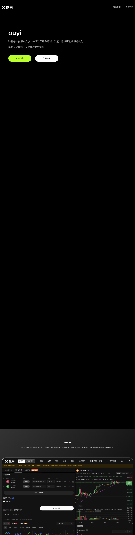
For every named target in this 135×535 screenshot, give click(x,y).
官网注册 (117, 7)
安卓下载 (129, 7)
